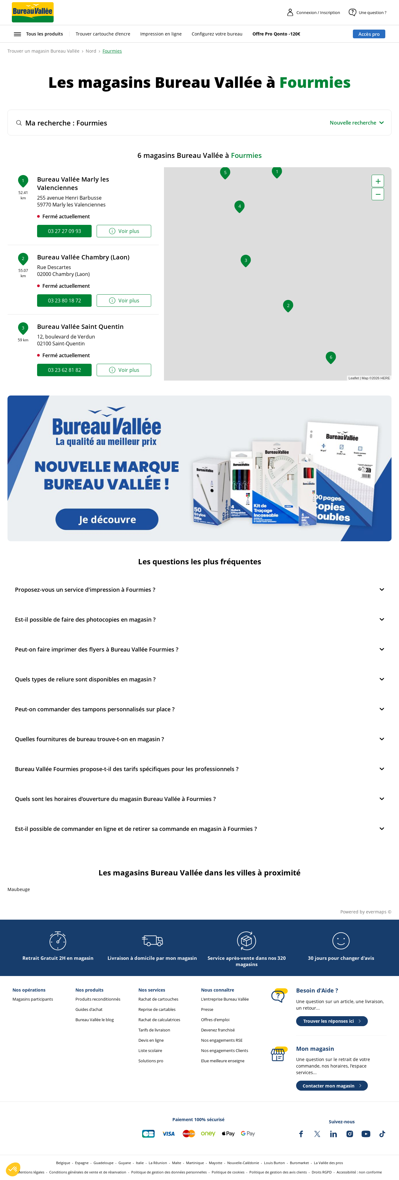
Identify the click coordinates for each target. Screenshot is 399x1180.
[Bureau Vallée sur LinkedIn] (333, 1134)
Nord (91, 51)
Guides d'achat (89, 1009)
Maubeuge (18, 889)
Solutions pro (150, 1061)
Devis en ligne (151, 1040)
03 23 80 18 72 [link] (64, 300)
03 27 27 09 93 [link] (64, 231)
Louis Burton (274, 1162)
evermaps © (379, 912)
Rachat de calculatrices (159, 1019)
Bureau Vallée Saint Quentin (80, 326)
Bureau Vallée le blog (94, 1019)
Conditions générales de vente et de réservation (87, 1172)
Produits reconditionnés (97, 999)
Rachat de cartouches (158, 999)
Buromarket (299, 1162)
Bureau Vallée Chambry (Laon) (83, 257)
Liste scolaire (150, 1050)
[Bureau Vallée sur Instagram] (349, 1134)
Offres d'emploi (215, 1019)
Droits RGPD (322, 1172)
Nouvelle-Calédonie (243, 1162)
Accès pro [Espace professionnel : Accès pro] (369, 34)
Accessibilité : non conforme (359, 1172)
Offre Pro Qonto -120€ (276, 34)
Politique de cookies (228, 1172)
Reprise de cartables (156, 1009)
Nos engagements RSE (222, 1040)
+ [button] (378, 181)
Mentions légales (30, 1172)
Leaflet (354, 378)
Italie (140, 1162)
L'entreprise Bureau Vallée (225, 999)
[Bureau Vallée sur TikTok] (382, 1134)
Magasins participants (32, 999)
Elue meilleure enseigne (222, 1061)
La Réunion (158, 1162)
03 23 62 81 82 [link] (64, 370)
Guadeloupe (103, 1162)
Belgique (63, 1162)
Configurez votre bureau (217, 34)
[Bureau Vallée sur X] (317, 1134)
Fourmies (112, 51)
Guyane (124, 1162)
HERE (385, 378)
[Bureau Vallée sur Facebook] (301, 1134)
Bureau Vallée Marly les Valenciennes (73, 183)
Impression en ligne (161, 34)
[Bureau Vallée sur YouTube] (366, 1134)
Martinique (195, 1162)
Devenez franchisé (218, 1030)
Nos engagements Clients (224, 1050)
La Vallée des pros (328, 1162)
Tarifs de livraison (154, 1030)
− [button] (378, 194)
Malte (176, 1162)
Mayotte (215, 1162)
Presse (207, 1009)
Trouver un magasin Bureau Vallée (43, 51)
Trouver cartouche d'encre (103, 34)
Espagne (82, 1162)
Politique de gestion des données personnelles (169, 1172)
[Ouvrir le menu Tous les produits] (38, 34)
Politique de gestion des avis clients (278, 1172)
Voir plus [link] (123, 231)
